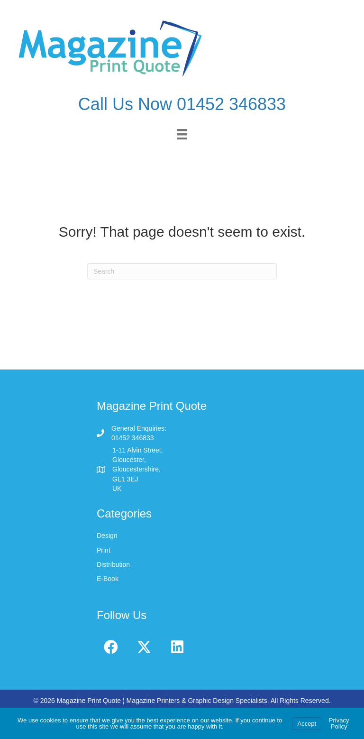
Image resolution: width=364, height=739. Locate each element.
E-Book (107, 578)
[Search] (182, 271)
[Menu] (182, 134)
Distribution (113, 564)
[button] (111, 647)
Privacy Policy (339, 723)
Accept (306, 723)
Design (107, 535)
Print (103, 550)
